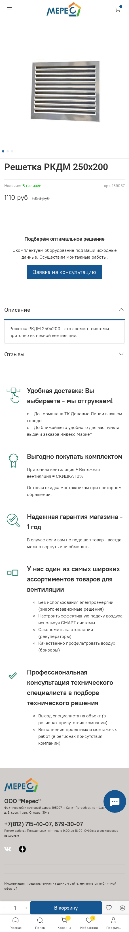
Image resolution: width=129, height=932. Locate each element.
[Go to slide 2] (8, 151)
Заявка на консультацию (64, 271)
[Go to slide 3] (12, 151)
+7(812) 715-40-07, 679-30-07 (43, 824)
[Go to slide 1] (3, 151)
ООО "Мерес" (22, 801)
